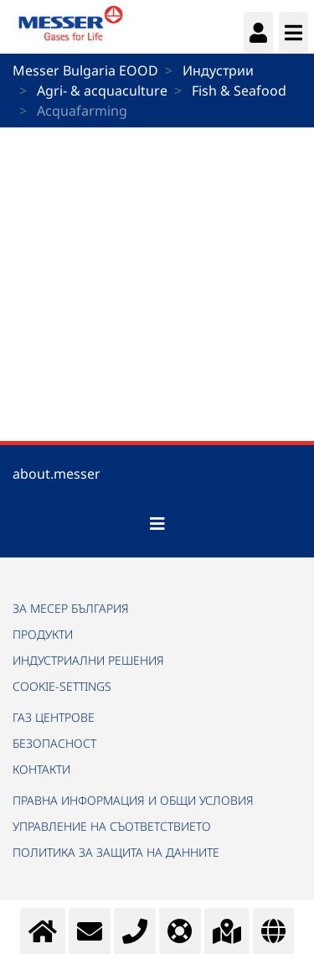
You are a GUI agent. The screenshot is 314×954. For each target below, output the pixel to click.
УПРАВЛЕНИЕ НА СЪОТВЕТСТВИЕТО (112, 826)
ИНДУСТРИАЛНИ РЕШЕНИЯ (88, 660)
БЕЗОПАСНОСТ (54, 743)
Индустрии (218, 70)
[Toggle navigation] (157, 524)
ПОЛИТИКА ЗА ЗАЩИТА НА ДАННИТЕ (116, 852)
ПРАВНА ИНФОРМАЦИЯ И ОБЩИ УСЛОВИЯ (133, 800)
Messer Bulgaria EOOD (85, 70)
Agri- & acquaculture (102, 90)
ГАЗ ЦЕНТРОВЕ (54, 717)
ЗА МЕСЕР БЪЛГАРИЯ (71, 608)
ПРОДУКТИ (43, 634)
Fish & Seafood (239, 90)
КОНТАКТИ (41, 769)
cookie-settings (62, 686)
